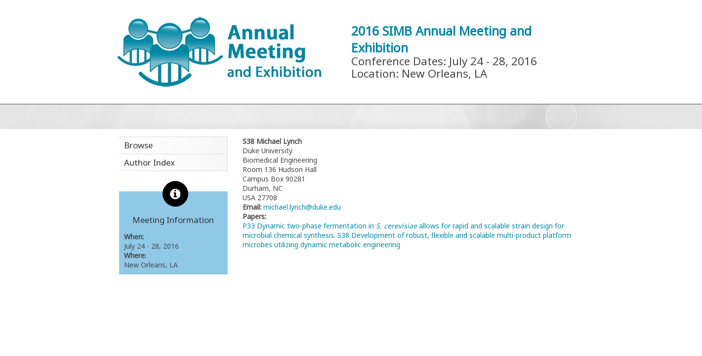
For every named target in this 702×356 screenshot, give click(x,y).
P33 (249, 225)
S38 (343, 235)
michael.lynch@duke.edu (301, 207)
